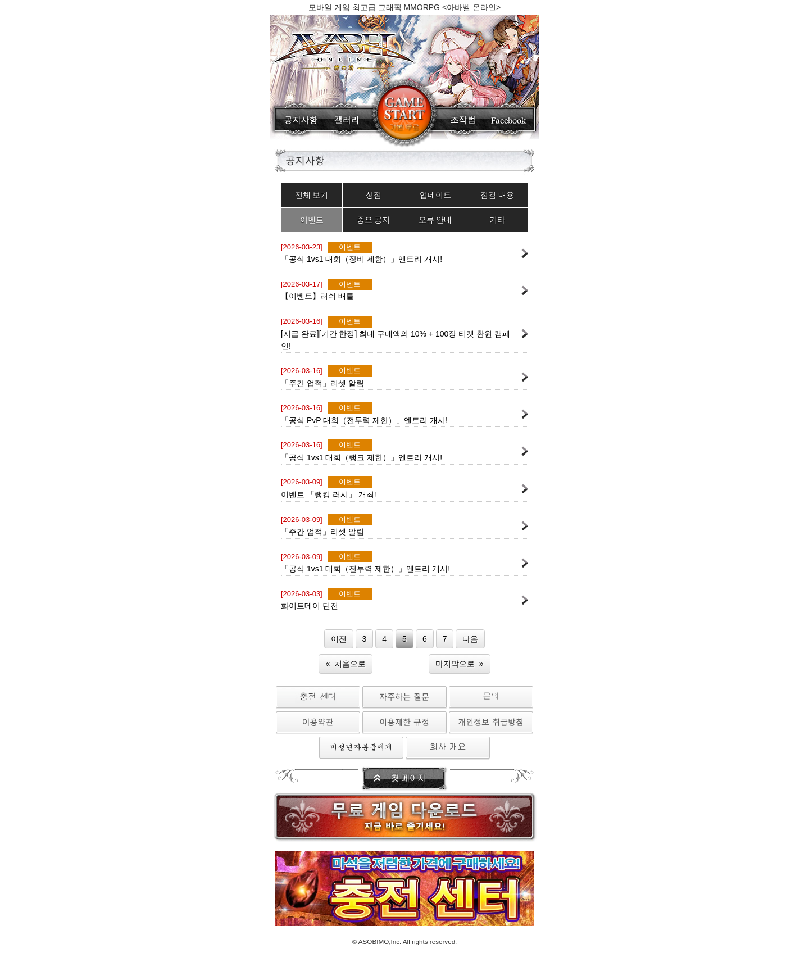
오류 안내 (435, 219)
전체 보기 (312, 194)
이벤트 (312, 219)
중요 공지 (373, 219)
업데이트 (435, 194)
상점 (373, 194)
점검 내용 (497, 194)
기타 (497, 219)
